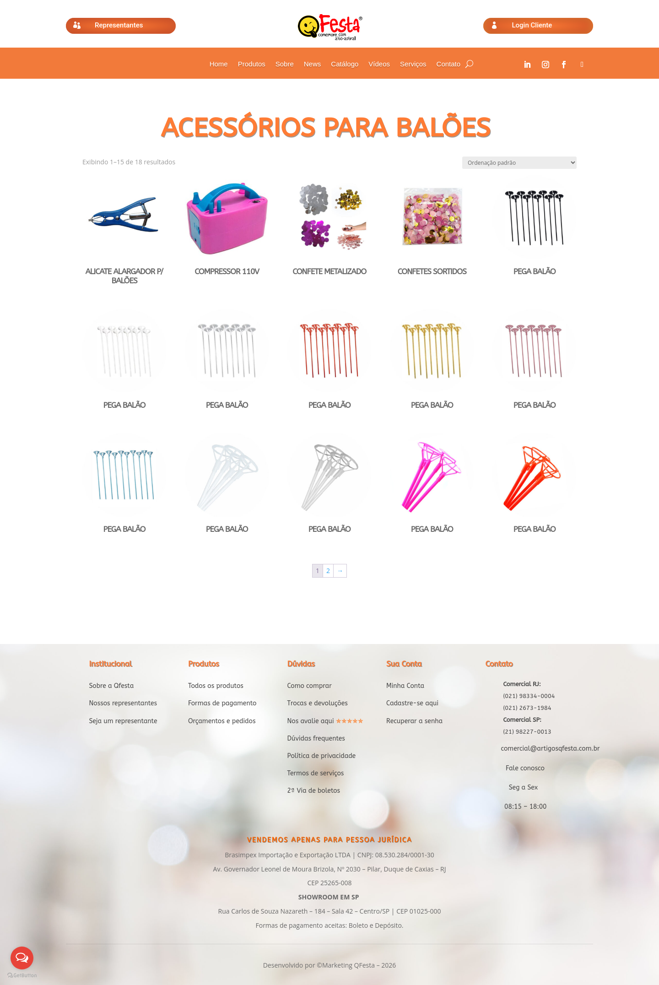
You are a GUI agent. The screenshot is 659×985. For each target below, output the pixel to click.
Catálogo (344, 64)
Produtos (251, 64)
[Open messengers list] (22, 958)
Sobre (284, 64)
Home (219, 64)
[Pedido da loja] (519, 163)
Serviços (413, 64)
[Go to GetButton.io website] (22, 976)
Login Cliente (532, 25)
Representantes (119, 25)
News (312, 64)
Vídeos (379, 64)
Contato (449, 64)
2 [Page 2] (328, 570)
